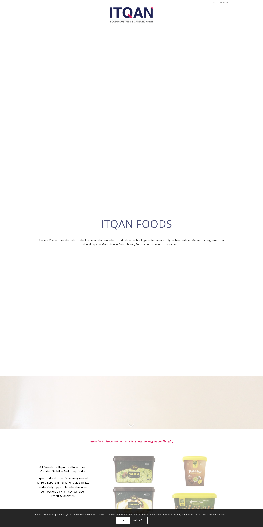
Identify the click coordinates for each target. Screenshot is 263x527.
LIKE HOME (223, 2)
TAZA (212, 2)
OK (123, 520)
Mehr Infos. (139, 520)
